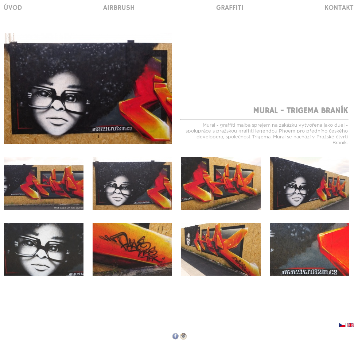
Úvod (13, 8)
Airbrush (119, 8)
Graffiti (230, 8)
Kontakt (339, 8)
